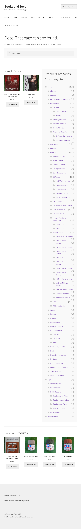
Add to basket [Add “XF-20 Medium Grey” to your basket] (31, 464)
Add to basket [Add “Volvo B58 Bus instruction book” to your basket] (12, 466)
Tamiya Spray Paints (60, 404)
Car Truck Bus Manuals (64, 136)
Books (50, 87)
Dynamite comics (59, 210)
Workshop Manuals (60, 132)
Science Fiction (55, 371)
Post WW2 (56, 334)
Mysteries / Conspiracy (58, 355)
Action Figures (55, 384)
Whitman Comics (59, 306)
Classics (53, 148)
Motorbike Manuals (63, 140)
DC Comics (57, 177)
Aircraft (53, 91)
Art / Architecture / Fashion (60, 99)
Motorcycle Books (59, 120)
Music (52, 351)
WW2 (55, 343)
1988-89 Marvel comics (64, 258)
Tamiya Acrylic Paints (60, 396)
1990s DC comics (62, 189)
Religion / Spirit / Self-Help (60, 367)
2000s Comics (60, 228)
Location (24, 17)
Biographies (54, 144)
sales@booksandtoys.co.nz (19, 500)
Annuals (53, 95)
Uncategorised (53, 416)
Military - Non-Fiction (58, 330)
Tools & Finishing (59, 408)
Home (6, 17)
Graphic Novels (58, 214)
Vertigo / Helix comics (63, 197)
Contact (51, 17)
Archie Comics (58, 160)
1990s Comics (60, 224)
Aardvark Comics (59, 156)
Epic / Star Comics (62, 294)
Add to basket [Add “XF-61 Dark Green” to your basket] (49, 464)
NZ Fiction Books (56, 363)
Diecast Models (55, 388)
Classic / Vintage (62, 111)
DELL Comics (57, 201)
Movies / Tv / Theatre (57, 347)
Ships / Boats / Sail (57, 375)
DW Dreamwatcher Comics (62, 206)
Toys (49, 380)
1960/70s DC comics (63, 181)
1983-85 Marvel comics (64, 247)
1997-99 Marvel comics (64, 279)
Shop (32, 17)
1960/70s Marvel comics (64, 237)
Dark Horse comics (59, 173)
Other (55, 302)
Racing (58, 115)
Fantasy (53, 314)
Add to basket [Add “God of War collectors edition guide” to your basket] (12, 104)
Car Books (56, 107)
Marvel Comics (58, 232)
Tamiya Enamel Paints (61, 400)
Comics (53, 152)
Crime (52, 310)
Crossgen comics (59, 169)
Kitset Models (55, 412)
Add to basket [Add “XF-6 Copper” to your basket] (68, 464)
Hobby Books (55, 322)
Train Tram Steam (59, 124)
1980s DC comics (62, 185)
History (53, 318)
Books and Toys (15, 6)
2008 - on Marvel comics (64, 289)
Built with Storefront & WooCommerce (18, 517)
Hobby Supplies (55, 392)
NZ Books (53, 359)
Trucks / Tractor (58, 128)
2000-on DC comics (62, 193)
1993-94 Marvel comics (64, 268)
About (15, 17)
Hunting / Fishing (56, 326)
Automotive (54, 103)
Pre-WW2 (56, 339)
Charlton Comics (59, 165)
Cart (39, 17)
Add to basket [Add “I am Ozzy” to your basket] (31, 102)
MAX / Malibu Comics (63, 298)
